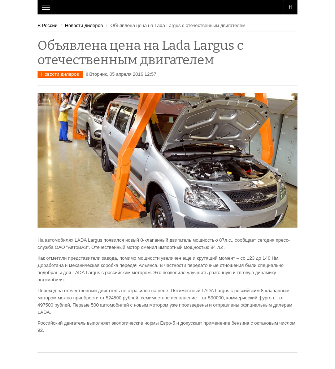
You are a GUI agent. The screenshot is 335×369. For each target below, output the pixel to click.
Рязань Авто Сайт (167, 7)
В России (47, 25)
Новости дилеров (84, 25)
